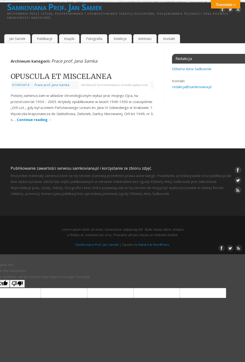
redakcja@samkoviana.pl (191, 86)
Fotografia (94, 38)
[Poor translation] (17, 284)
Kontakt (169, 38)
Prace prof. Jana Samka (51, 85)
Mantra (143, 244)
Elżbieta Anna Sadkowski (191, 68)
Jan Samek (17, 38)
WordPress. (161, 244)
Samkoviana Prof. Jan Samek (54, 7)
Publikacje (44, 38)
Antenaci (144, 38)
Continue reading (34, 119)
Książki (69, 38)
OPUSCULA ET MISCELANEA (61, 76)
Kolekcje (120, 38)
